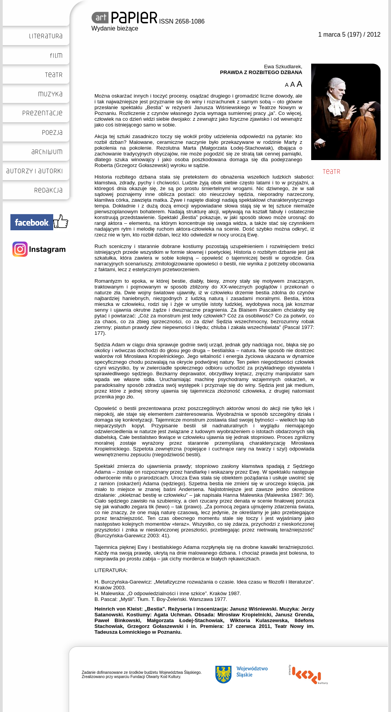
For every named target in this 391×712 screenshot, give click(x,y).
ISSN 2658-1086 (148, 21)
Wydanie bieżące (114, 28)
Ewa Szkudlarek (282, 66)
